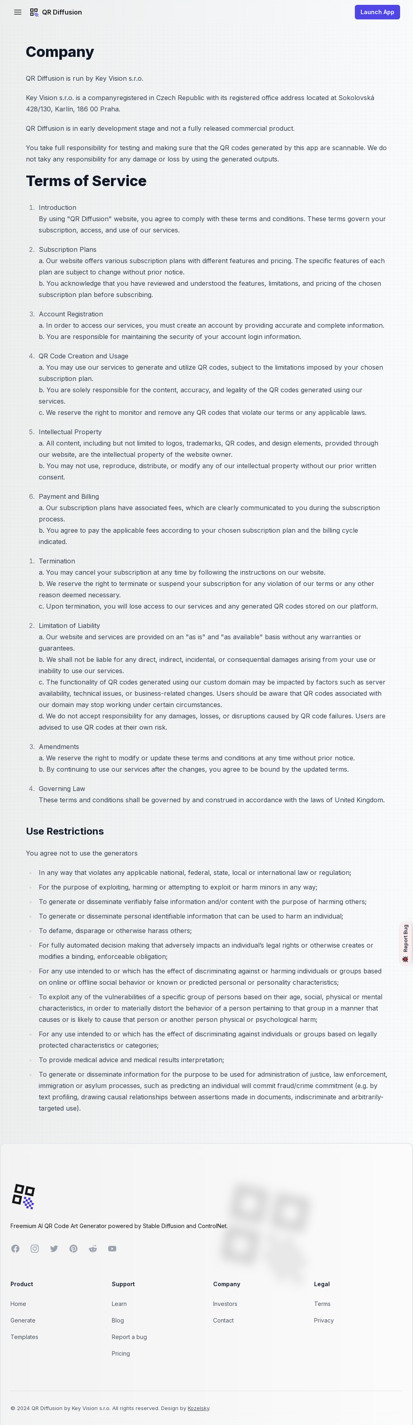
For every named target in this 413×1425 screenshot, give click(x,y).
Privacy (324, 1320)
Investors (225, 1303)
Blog (118, 1320)
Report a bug (129, 1336)
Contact (223, 1320)
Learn (119, 1303)
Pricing (121, 1353)
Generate (23, 1320)
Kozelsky (198, 1408)
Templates (24, 1336)
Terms (322, 1303)
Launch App (377, 11)
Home (18, 1303)
